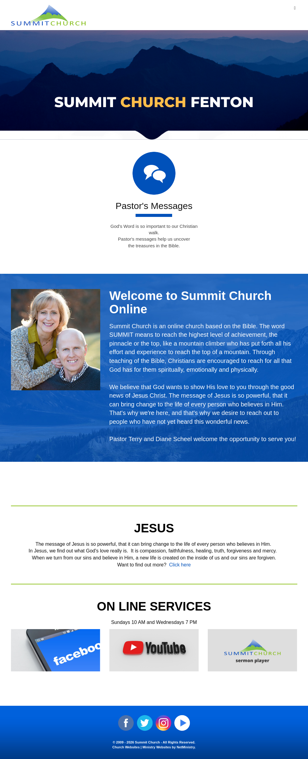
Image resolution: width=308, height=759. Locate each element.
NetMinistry (186, 747)
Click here (180, 564)
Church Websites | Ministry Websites (142, 747)
